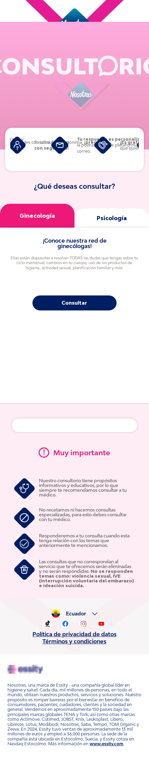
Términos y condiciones (74, 633)
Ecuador (78, 605)
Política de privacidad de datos (74, 626)
